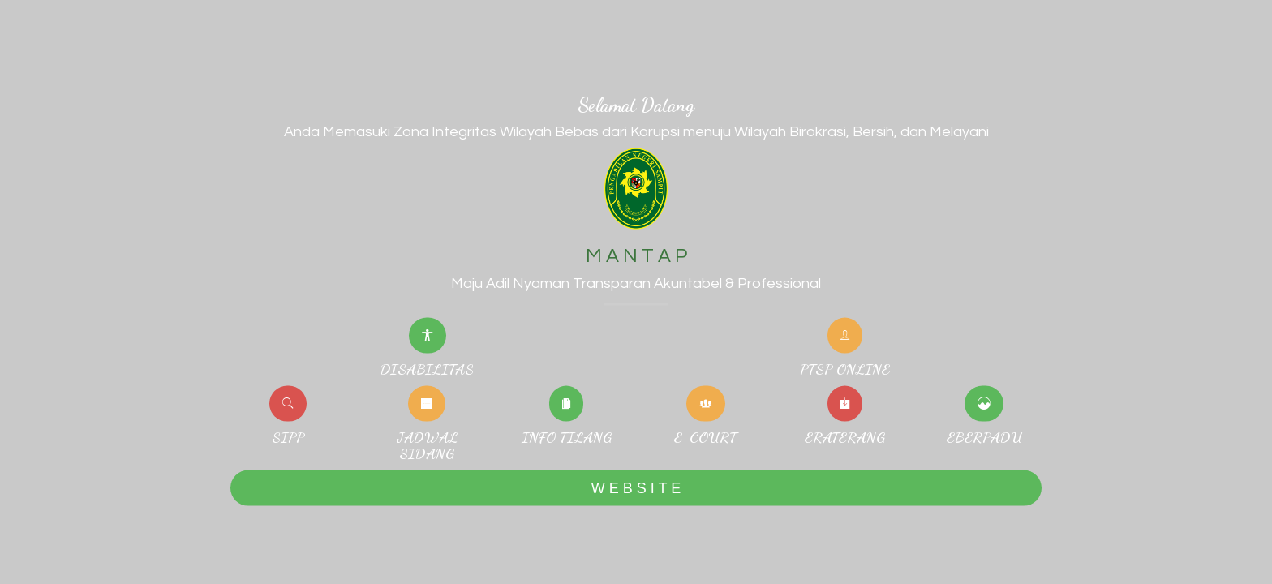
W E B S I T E (636, 487)
